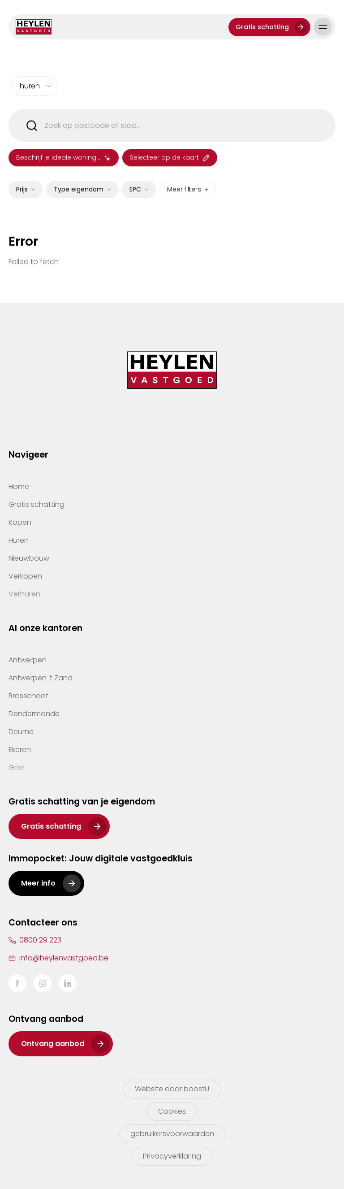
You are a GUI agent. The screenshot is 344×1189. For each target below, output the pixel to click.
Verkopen (25, 576)
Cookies (172, 1111)
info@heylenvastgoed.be (63, 958)
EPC (135, 195)
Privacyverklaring (172, 1156)
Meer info (38, 883)
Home (19, 486)
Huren (19, 540)
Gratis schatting (262, 26)
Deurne (21, 731)
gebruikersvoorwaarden (172, 1133)
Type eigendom (78, 195)
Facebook (17, 983)
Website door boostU (172, 1089)
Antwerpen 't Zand (41, 678)
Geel (17, 767)
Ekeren (20, 749)
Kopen (20, 522)
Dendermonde (34, 714)
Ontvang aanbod (52, 1043)
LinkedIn (68, 983)
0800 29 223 (40, 940)
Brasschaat (28, 696)
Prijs (22, 195)
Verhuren (24, 594)
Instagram (43, 983)
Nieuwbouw (29, 558)
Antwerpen (28, 660)
